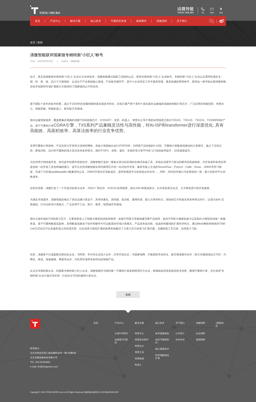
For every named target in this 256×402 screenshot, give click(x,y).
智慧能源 (139, 358)
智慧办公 (139, 346)
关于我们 (182, 21)
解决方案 (75, 21)
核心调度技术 (162, 349)
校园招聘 (200, 339)
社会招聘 (200, 333)
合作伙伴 (180, 339)
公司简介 (180, 333)
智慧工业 (139, 352)
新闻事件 (141, 21)
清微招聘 (161, 21)
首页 (37, 21)
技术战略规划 (162, 333)
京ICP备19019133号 (110, 392)
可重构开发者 (118, 21)
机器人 (138, 364)
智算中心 (139, 333)
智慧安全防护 (142, 339)
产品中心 (55, 21)
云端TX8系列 (121, 333)
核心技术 (95, 21)
